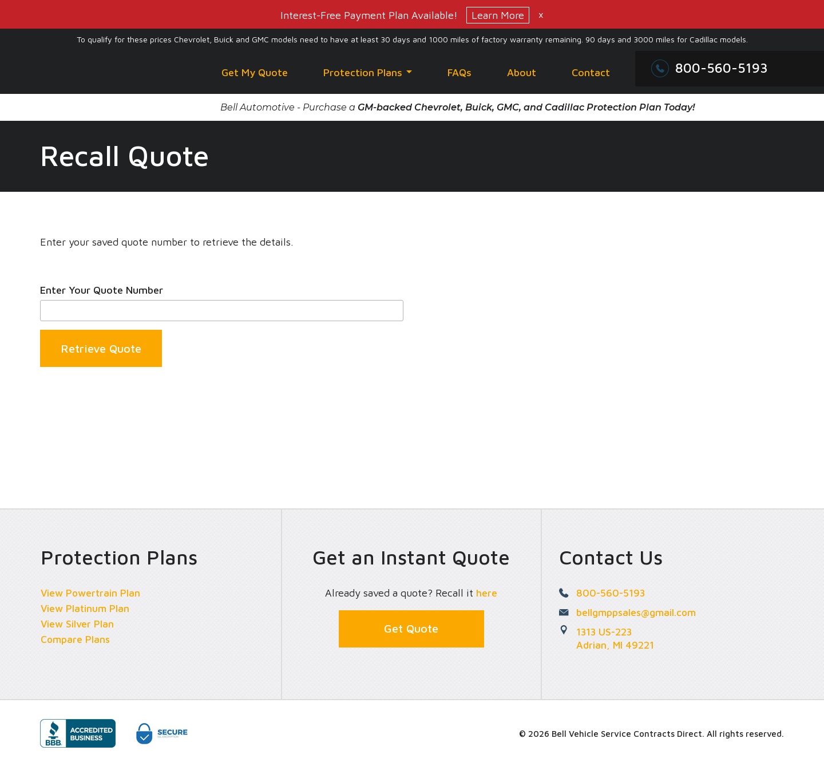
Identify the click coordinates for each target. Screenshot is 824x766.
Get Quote (411, 628)
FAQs (459, 72)
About (521, 72)
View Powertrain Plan (91, 593)
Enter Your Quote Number (101, 291)
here (486, 593)
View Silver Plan (78, 624)
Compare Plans (76, 639)
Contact (591, 72)
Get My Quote (254, 72)
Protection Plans (367, 72)
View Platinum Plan (86, 608)
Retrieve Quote (101, 349)
